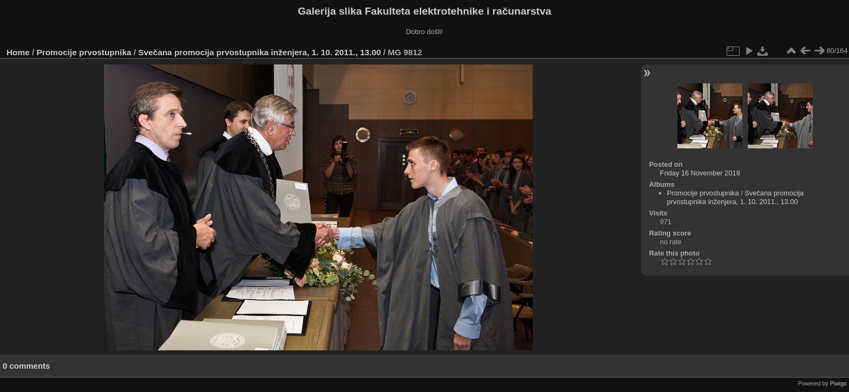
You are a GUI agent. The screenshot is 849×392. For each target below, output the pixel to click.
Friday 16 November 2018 (700, 173)
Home (18, 52)
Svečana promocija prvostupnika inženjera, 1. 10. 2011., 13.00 (259, 52)
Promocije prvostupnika (84, 52)
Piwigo (838, 383)
